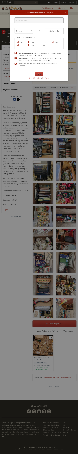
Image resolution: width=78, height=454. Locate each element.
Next (39, 74)
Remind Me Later (34, 78)
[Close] (65, 13)
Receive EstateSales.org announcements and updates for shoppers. (38, 65)
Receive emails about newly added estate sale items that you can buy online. (40, 54)
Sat (33, 45)
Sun (44, 45)
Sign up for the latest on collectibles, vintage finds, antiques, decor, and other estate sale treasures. (41, 59)
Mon (21, 42)
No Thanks (45, 78)
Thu (56, 42)
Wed (44, 42)
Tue (33, 42)
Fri (20, 45)
